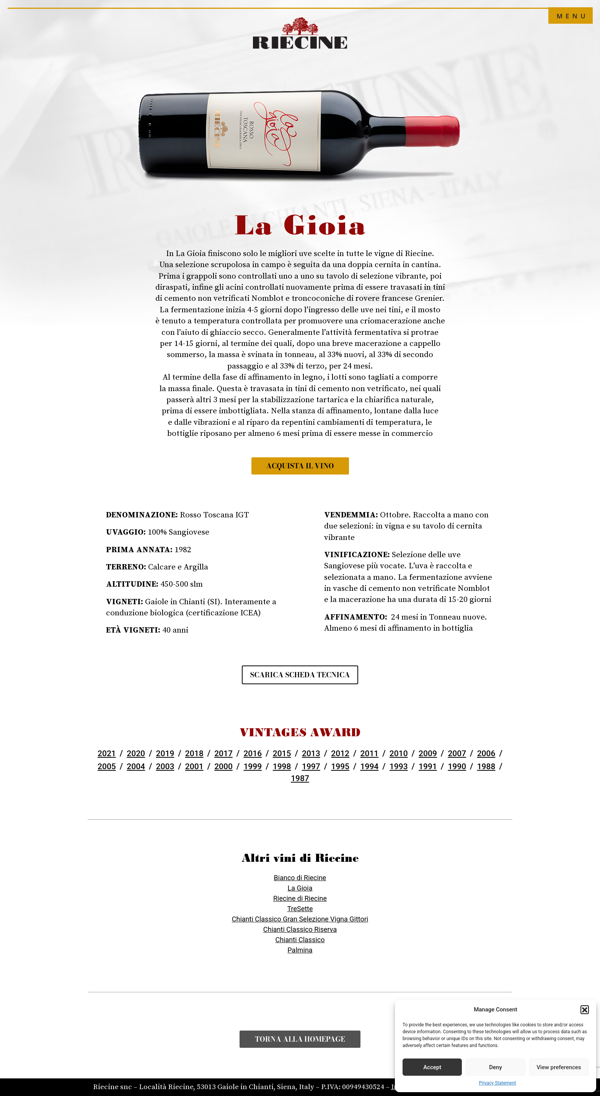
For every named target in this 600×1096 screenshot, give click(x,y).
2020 (136, 753)
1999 (252, 766)
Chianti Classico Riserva (300, 929)
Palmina (299, 950)
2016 (252, 753)
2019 (165, 753)
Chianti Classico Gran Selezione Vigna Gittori (300, 919)
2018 (194, 753)
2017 (223, 753)
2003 (165, 766)
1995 (340, 766)
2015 (282, 753)
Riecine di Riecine (300, 898)
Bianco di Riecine (300, 878)
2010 (399, 753)
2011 (369, 753)
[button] (585, 1009)
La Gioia (299, 888)
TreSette (300, 909)
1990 (457, 766)
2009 (428, 753)
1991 (428, 766)
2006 (486, 753)
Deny (495, 1067)
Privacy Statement (497, 1083)
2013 (311, 753)
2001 (194, 766)
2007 (457, 753)
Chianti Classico (300, 940)
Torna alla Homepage (300, 1039)
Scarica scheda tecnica (300, 675)
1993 (399, 766)
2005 (107, 766)
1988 (486, 766)
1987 (300, 778)
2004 (136, 766)
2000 (223, 766)
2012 (340, 753)
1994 (369, 766)
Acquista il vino (300, 466)
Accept (432, 1067)
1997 (311, 766)
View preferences (558, 1067)
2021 (107, 753)
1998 (282, 766)
